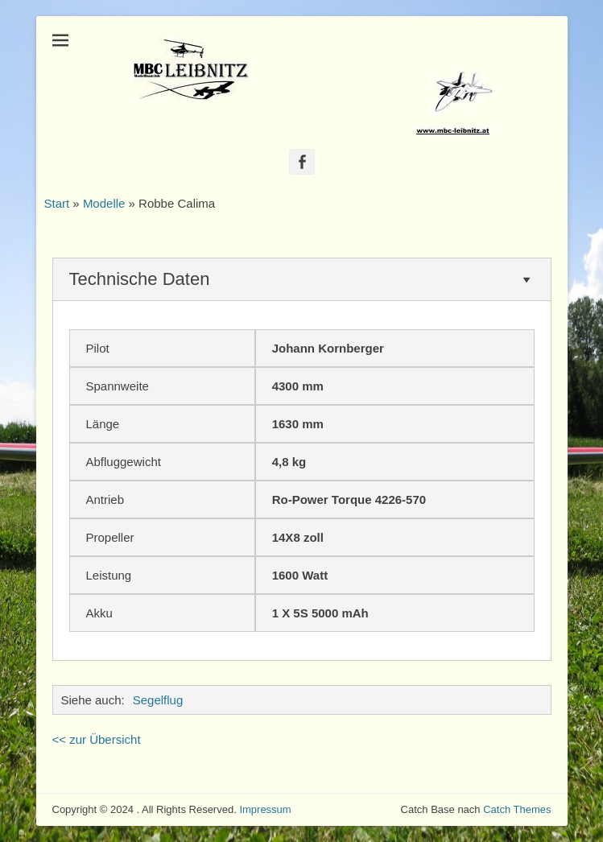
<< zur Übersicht (96, 739)
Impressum (265, 809)
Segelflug (158, 700)
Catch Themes (517, 809)
